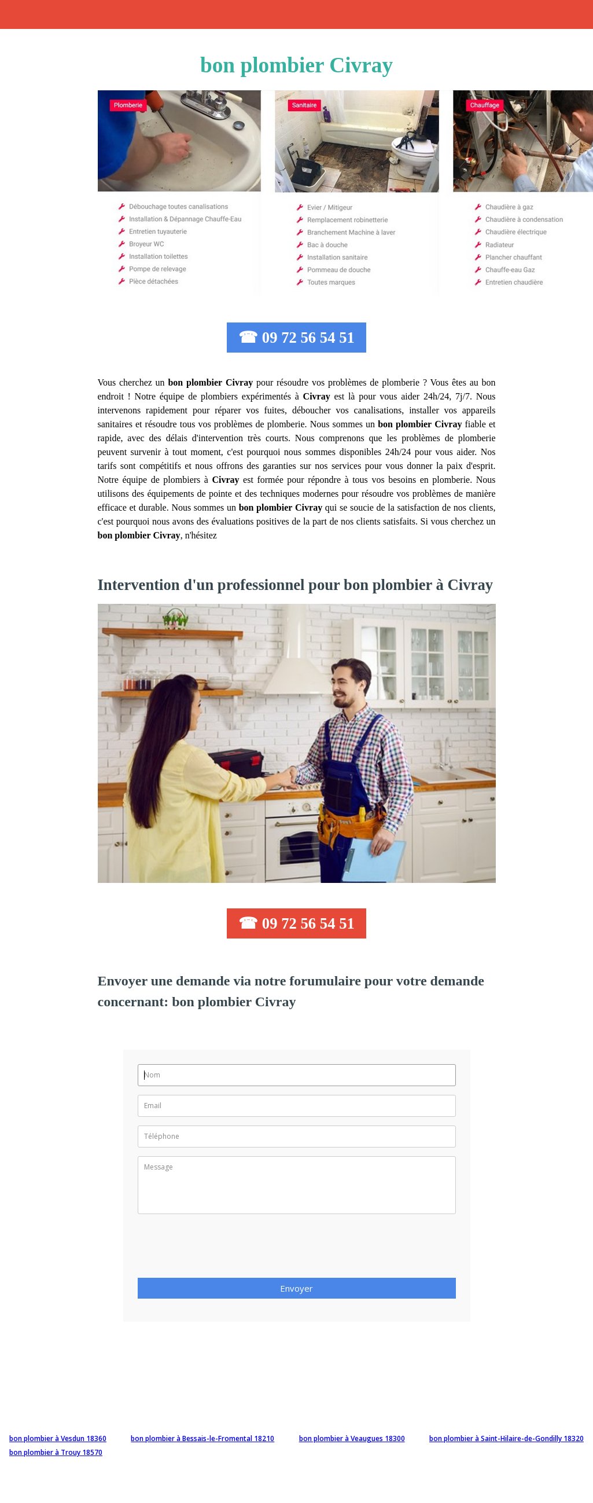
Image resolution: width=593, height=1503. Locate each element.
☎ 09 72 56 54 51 (296, 337)
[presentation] (226, 1249)
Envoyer (296, 1288)
